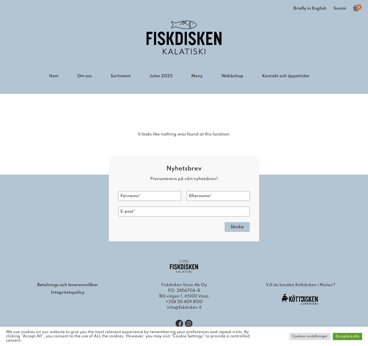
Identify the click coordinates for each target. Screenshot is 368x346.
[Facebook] (179, 323)
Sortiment (121, 76)
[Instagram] (188, 323)
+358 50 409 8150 (184, 302)
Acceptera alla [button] (347, 336)
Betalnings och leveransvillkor (67, 285)
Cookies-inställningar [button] (310, 336)
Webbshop (232, 76)
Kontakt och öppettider (286, 76)
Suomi (340, 8)
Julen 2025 (161, 76)
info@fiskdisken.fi (184, 307)
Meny (197, 76)
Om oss (84, 76)
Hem (53, 76)
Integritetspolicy (67, 292)
